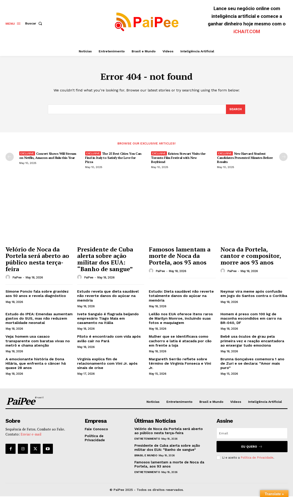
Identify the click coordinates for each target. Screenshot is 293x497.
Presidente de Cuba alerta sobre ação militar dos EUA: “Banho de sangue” (105, 259)
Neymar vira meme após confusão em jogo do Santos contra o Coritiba (253, 294)
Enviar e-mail (31, 435)
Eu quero (252, 447)
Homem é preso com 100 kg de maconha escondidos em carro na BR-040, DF (251, 319)
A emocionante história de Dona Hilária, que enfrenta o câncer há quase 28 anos (35, 364)
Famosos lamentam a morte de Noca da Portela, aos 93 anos (179, 256)
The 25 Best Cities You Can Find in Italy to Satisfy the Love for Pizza (113, 158)
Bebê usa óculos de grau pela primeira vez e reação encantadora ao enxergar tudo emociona (252, 341)
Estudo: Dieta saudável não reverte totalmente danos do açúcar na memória (181, 296)
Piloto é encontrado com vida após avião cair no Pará (109, 339)
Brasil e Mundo (145, 456)
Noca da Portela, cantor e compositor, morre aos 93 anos (250, 256)
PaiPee (17, 278)
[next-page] (283, 157)
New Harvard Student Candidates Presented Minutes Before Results (245, 158)
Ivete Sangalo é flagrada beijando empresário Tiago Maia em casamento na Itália (108, 319)
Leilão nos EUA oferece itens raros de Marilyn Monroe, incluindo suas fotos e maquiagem (181, 319)
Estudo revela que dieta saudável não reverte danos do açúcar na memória (108, 296)
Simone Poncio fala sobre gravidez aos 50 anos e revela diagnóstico (37, 294)
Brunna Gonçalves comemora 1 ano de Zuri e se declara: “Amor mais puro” (252, 364)
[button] (34, 23)
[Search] (235, 110)
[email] (252, 433)
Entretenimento (147, 439)
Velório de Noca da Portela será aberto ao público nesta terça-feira (37, 259)
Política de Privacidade (257, 458)
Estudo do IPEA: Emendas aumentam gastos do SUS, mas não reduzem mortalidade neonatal (39, 319)
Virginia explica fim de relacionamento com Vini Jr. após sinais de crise (107, 364)
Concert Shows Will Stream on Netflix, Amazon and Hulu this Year (47, 156)
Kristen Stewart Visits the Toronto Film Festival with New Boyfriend (178, 158)
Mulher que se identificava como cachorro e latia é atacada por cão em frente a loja (180, 341)
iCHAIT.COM (246, 31)
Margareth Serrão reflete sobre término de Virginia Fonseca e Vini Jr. (180, 364)
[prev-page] (9, 157)
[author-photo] (8, 278)
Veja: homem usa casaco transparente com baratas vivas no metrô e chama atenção (37, 341)
